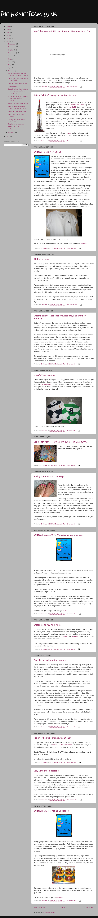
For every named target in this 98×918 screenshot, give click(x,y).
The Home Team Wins (28, 13)
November (12, 47)
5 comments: (71, 901)
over (69, 133)
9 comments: (71, 248)
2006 (8, 136)
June (10, 62)
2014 (8, 26)
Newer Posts (40, 907)
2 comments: (71, 762)
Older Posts (88, 907)
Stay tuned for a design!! (46, 770)
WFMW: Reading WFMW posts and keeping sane (59, 535)
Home (64, 907)
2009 (8, 35)
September (12, 53)
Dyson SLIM (71, 107)
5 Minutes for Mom (77, 105)
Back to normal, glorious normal (50, 660)
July (9, 59)
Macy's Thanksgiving (44, 375)
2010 (8, 32)
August (10, 56)
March (10, 71)
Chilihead (64, 636)
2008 (8, 38)
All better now (41, 259)
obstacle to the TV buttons (62, 745)
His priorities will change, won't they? (53, 737)
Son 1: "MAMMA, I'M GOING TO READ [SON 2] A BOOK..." (61, 441)
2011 (8, 29)
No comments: (72, 87)
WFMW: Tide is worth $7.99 (47, 151)
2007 (8, 41)
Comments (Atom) (49, 912)
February (11, 132)
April (10, 68)
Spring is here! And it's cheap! (49, 476)
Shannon (83, 243)
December (12, 44)
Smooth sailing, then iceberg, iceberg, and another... (18, 90)
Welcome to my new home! (48, 624)
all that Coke (46, 384)
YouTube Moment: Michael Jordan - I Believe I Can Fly (62, 31)
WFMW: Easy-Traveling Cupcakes (51, 810)
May (10, 65)
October (11, 50)
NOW (65, 611)
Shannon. (60, 897)
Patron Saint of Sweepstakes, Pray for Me (55, 95)
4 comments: (71, 614)
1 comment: (71, 364)
